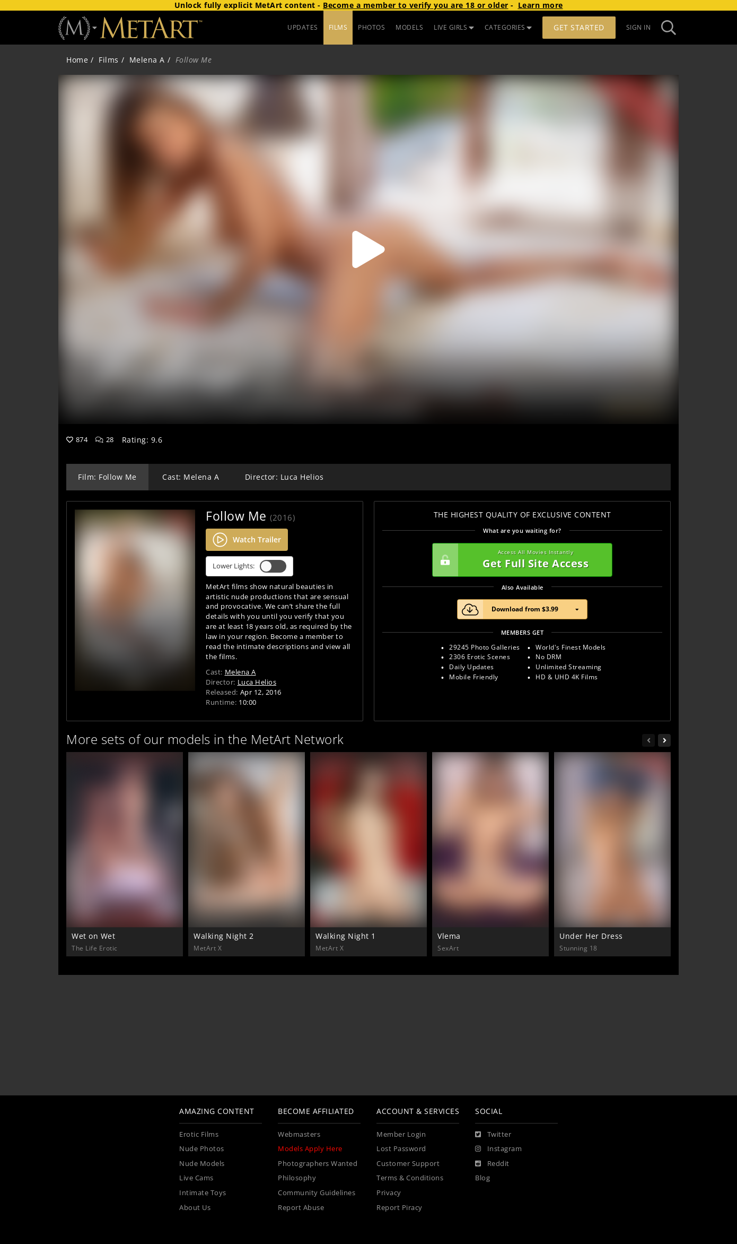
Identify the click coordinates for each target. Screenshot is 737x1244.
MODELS (409, 27)
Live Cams (196, 1177)
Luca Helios (257, 682)
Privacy (388, 1192)
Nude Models (202, 1163)
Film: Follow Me (107, 477)
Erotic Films (198, 1134)
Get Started (579, 27)
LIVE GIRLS (454, 27)
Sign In (638, 27)
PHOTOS (371, 27)
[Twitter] (493, 1134)
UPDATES (302, 27)
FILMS (338, 27)
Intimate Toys (202, 1192)
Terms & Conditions (409, 1177)
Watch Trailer (247, 539)
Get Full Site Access (520, 559)
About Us (194, 1207)
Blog (482, 1177)
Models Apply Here (310, 1148)
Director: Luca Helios (284, 477)
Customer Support (408, 1163)
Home (77, 60)
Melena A (147, 60)
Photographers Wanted (317, 1163)
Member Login (401, 1134)
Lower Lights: (249, 566)
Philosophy (297, 1177)
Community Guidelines (316, 1192)
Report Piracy (399, 1207)
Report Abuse (301, 1207)
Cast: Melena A (190, 477)
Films (109, 60)
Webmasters (299, 1134)
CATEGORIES (508, 27)
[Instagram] (498, 1149)
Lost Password (401, 1148)
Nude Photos (201, 1148)
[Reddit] (492, 1164)
